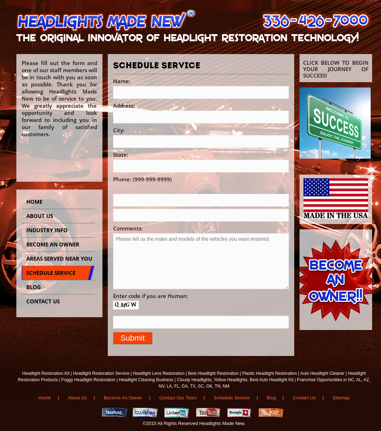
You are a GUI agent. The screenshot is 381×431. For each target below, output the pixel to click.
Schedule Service (232, 397)
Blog (271, 397)
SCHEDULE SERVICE (50, 272)
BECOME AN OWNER (52, 244)
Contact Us (304, 397)
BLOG (33, 287)
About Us (39, 215)
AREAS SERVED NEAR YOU (59, 258)
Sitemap (341, 397)
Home (34, 201)
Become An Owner (123, 397)
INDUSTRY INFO (47, 230)
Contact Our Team (178, 397)
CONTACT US (43, 301)
